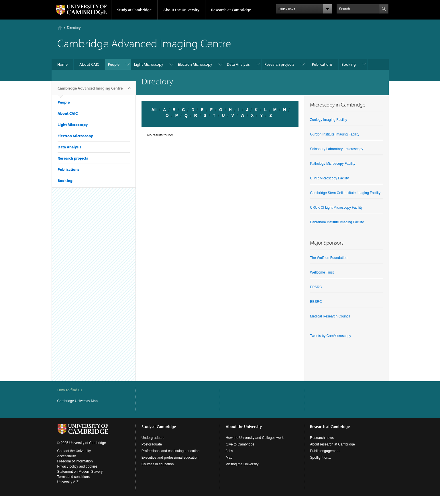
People (113, 64)
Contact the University (74, 451)
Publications (322, 64)
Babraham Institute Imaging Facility (337, 222)
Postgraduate (152, 444)
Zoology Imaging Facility (328, 120)
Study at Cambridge (134, 9)
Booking (348, 64)
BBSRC (316, 302)
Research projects (279, 64)
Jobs (229, 451)
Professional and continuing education (171, 451)
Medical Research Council (330, 316)
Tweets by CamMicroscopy (330, 336)
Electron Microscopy (195, 64)
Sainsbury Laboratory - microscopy (336, 149)
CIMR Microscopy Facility (329, 178)
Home (59, 27)
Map (229, 458)
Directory (74, 28)
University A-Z (68, 482)
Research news (322, 438)
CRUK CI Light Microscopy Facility (336, 208)
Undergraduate (153, 438)
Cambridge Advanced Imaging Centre (90, 90)
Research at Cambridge (231, 9)
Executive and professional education (170, 458)
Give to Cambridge (240, 444)
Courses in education (158, 464)
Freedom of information (75, 461)
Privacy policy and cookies (77, 466)
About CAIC (89, 64)
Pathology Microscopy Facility (332, 164)
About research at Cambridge (332, 444)
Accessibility (66, 456)
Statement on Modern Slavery (80, 472)
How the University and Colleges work (255, 438)
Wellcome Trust (321, 272)
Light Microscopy (148, 64)
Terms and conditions (73, 477)
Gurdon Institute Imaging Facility (334, 134)
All (154, 109)
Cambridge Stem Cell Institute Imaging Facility (345, 193)
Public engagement (324, 451)
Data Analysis (238, 64)
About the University (181, 9)
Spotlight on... (320, 458)
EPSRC (316, 287)
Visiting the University (242, 464)
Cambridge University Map (77, 401)
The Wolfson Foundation (328, 258)
